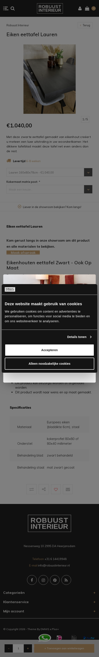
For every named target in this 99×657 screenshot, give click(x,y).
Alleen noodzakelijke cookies (49, 363)
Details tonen (76, 337)
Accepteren (49, 350)
